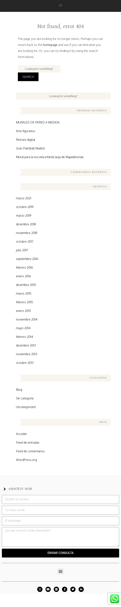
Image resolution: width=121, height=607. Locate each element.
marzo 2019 (23, 215)
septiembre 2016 (27, 259)
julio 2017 (22, 250)
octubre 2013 (24, 363)
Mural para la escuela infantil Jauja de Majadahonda (49, 157)
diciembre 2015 (26, 285)
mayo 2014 (23, 328)
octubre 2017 (24, 241)
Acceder (21, 434)
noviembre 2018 (26, 233)
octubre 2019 (25, 207)
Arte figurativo (25, 131)
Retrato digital (25, 140)
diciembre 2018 (26, 224)
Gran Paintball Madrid (30, 148)
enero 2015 (23, 311)
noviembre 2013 (26, 354)
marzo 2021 (23, 198)
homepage (50, 45)
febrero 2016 (24, 267)
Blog (19, 389)
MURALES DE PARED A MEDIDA (38, 122)
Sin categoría (24, 398)
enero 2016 (23, 276)
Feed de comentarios (30, 451)
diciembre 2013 (26, 345)
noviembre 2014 (26, 319)
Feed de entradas (27, 442)
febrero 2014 (24, 337)
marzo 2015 (23, 293)
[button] (60, 5)
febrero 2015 (24, 302)
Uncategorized (26, 407)
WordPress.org (26, 460)
